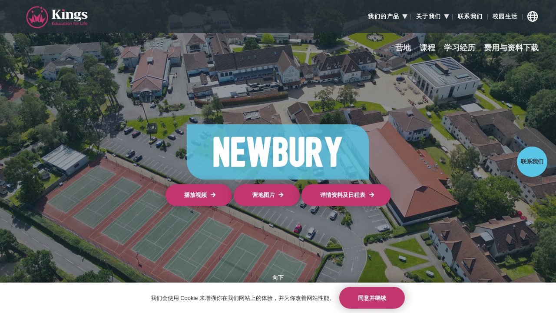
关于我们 (428, 16)
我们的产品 (384, 16)
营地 (403, 48)
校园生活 (505, 16)
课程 (427, 48)
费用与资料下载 (511, 48)
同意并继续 (372, 298)
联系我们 (470, 16)
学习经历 (459, 48)
